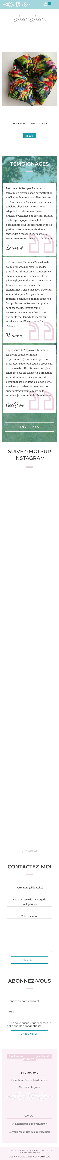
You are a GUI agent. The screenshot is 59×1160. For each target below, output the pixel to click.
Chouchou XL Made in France (29, 123)
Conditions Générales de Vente (29, 1080)
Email (10, 1011)
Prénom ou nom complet (23, 1000)
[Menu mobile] (53, 4)
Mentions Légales (29, 1087)
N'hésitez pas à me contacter (29, 1123)
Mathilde (44, 1156)
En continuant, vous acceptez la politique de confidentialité (29, 1024)
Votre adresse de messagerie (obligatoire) (29, 904)
